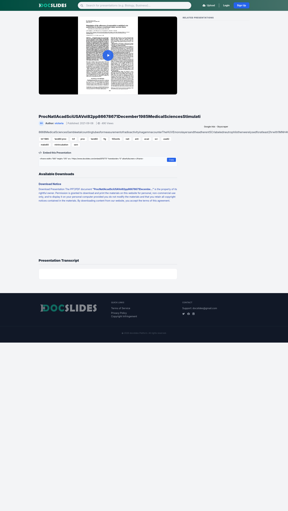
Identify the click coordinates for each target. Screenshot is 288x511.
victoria (59, 123)
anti (137, 139)
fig (104, 139)
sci (156, 139)
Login (226, 5)
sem (76, 144)
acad (146, 139)
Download (44, 189)
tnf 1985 (45, 139)
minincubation (61, 144)
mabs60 (45, 144)
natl (127, 139)
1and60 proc (60, 139)
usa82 (166, 139)
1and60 (94, 139)
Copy (171, 159)
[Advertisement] (108, 102)
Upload (209, 5)
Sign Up (241, 5)
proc (83, 139)
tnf (73, 139)
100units (116, 139)
